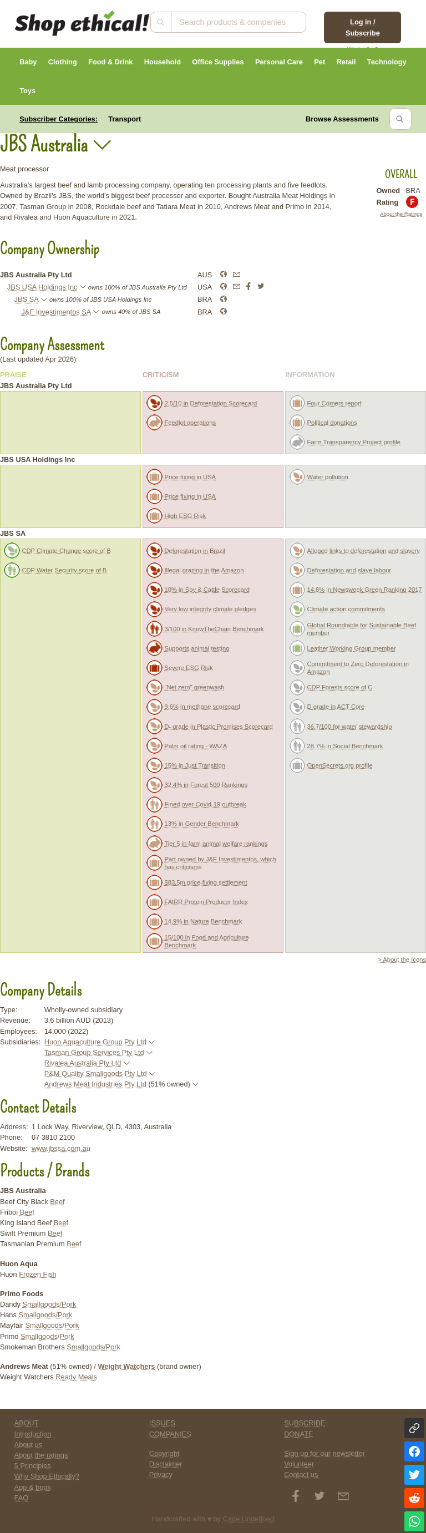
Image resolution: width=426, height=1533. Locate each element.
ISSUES (162, 1423)
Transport (124, 119)
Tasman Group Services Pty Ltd (94, 1052)
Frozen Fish (38, 1274)
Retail (346, 62)
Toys (27, 91)
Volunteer (299, 1464)
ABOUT (26, 1423)
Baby (28, 62)
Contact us (301, 1474)
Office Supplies (218, 62)
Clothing (62, 62)
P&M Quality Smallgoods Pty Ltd (95, 1073)
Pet (319, 62)
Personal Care (279, 62)
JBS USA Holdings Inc (42, 287)
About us (28, 1444)
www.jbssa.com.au (61, 1148)
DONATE (298, 1434)
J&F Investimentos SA (56, 312)
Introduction (33, 1434)
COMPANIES (170, 1434)
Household (162, 62)
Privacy (161, 1474)
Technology (387, 62)
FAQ (21, 1498)
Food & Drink (110, 62)
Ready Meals (76, 1377)
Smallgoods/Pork (50, 1304)
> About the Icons (402, 959)
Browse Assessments (342, 119)
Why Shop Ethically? (46, 1476)
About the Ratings (401, 214)
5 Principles (32, 1465)
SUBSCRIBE (304, 1423)
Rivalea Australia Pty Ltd (82, 1063)
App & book (32, 1487)
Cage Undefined (249, 1519)
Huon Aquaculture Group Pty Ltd (95, 1042)
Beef (57, 1201)
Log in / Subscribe (363, 27)
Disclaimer (165, 1464)
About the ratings (41, 1455)
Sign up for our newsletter (324, 1453)
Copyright (164, 1453)
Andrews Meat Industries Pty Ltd (95, 1084)
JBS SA (26, 299)
